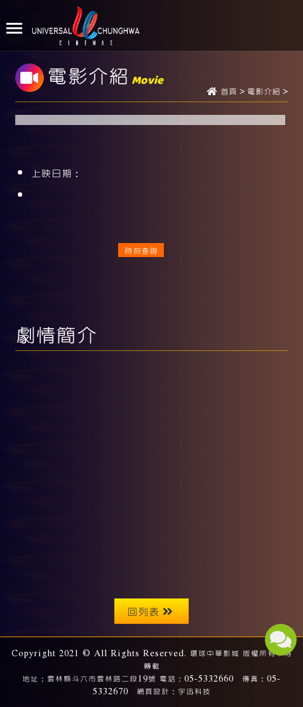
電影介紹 (263, 92)
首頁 (228, 92)
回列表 (150, 611)
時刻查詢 (141, 250)
